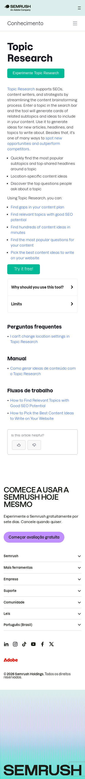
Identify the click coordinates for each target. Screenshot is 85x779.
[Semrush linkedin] (6, 644)
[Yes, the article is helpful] (19, 445)
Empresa (11, 579)
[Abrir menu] (79, 8)
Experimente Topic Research (36, 73)
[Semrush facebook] (42, 644)
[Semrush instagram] (15, 644)
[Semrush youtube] (33, 644)
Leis (7, 614)
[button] (34, 445)
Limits (16, 304)
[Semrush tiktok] (24, 644)
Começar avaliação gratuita (34, 537)
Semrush (11, 556)
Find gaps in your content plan (37, 207)
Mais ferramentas (18, 567)
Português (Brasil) (18, 625)
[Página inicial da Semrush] (17, 8)
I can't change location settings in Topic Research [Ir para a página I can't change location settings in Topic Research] (40, 339)
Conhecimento (25, 23)
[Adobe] (11, 660)
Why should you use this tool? (37, 287)
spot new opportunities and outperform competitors (34, 143)
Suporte (10, 591)
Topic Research (21, 89)
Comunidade (14, 602)
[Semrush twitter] (51, 644)
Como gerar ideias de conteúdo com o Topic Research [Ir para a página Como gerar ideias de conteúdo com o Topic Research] (43, 371)
